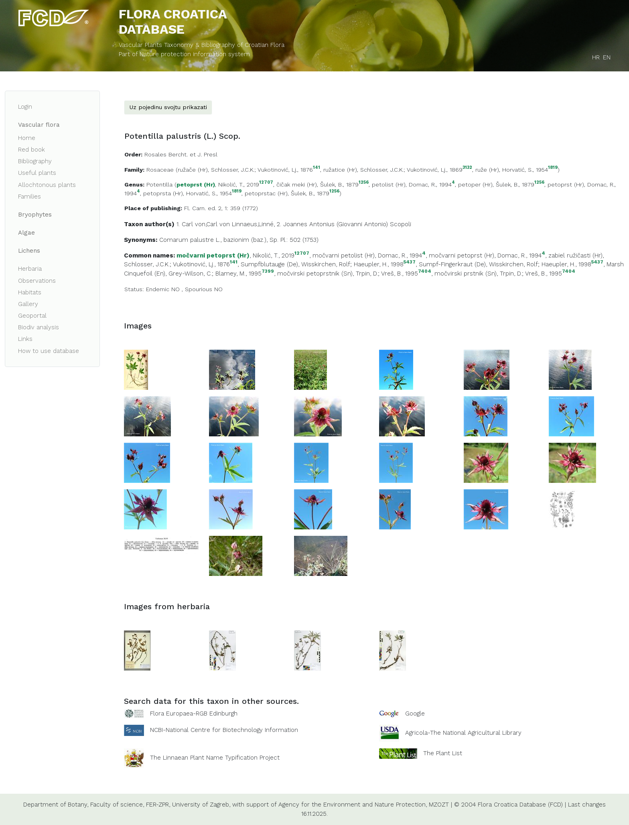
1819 (553, 168)
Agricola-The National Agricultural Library (463, 733)
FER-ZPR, (158, 804)
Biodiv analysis (38, 327)
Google (415, 713)
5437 (410, 262)
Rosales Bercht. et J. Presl (180, 154)
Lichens (29, 250)
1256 (364, 182)
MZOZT (439, 804)
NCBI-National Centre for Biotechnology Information (224, 730)
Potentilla (159, 184)
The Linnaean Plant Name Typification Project (215, 758)
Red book (31, 149)
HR (596, 57)
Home (26, 138)
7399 (268, 271)
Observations (37, 280)
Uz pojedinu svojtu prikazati (168, 107)
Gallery (28, 304)
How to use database (48, 351)
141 (316, 168)
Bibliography (35, 161)
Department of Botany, (55, 804)
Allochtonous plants (47, 185)
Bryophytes (35, 214)
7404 (424, 271)
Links (25, 339)
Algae (26, 232)
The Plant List (442, 753)
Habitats (29, 292)
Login (25, 106)
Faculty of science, (117, 804)
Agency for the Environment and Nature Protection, (352, 804)
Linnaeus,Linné (253, 224)
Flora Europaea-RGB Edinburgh (193, 713)
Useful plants (37, 172)
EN (607, 57)
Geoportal (32, 315)
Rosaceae (160, 169)
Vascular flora (39, 124)
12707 (266, 182)
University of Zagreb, (201, 804)
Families (29, 196)
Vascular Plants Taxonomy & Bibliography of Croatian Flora (201, 45)
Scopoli (400, 224)
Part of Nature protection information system (184, 54)
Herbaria (30, 268)
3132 (467, 168)
